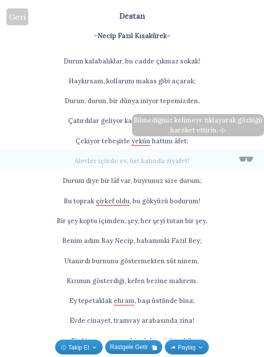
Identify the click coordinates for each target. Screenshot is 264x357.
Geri (17, 17)
